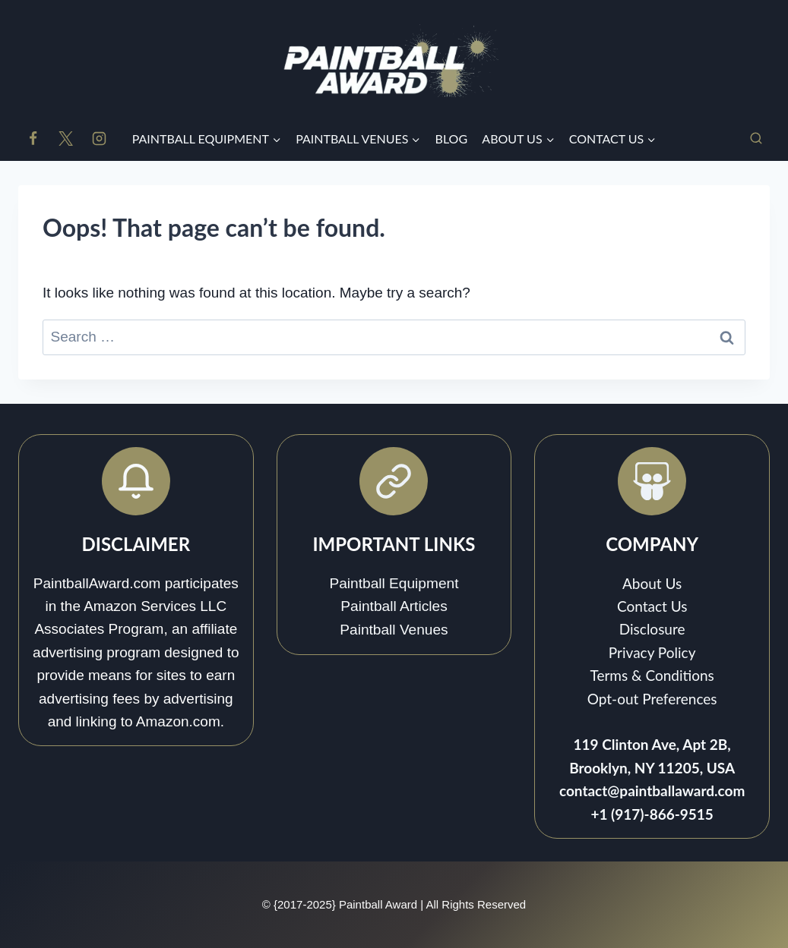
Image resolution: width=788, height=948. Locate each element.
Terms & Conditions (652, 675)
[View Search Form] (756, 139)
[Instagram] (98, 138)
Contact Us (652, 606)
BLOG (451, 138)
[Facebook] (32, 138)
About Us (652, 583)
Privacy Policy (652, 652)
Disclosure (652, 629)
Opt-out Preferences (652, 698)
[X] (66, 138)
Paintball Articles (394, 607)
